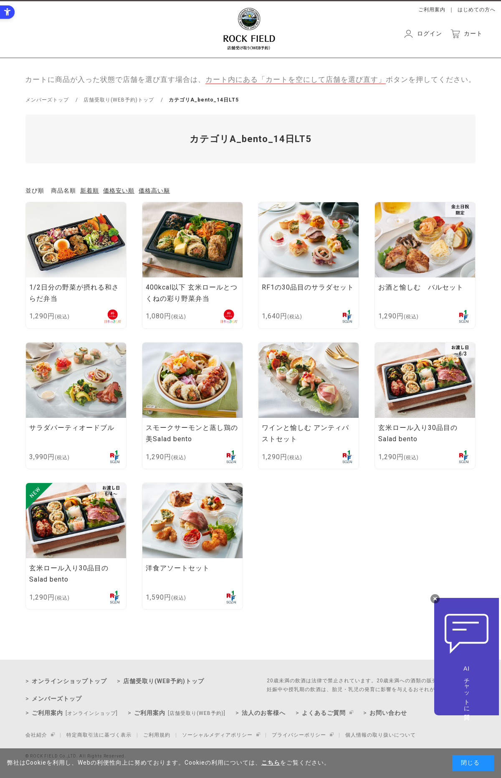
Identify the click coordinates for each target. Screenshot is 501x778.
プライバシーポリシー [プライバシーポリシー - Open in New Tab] (299, 735)
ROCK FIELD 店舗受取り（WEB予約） (249, 29)
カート (473, 33)
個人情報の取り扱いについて (380, 735)
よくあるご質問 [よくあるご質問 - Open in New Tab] (324, 712)
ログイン (429, 33)
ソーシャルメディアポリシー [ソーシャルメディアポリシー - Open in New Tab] (217, 735)
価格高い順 (154, 190)
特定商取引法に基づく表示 (99, 735)
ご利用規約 (156, 735)
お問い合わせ (388, 712)
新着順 (89, 190)
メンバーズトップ (57, 698)
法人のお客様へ (264, 712)
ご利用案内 (431, 10)
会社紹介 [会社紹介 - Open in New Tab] (36, 735)
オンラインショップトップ (69, 681)
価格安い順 (118, 190)
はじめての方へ (477, 10)
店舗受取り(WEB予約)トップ (163, 681)
